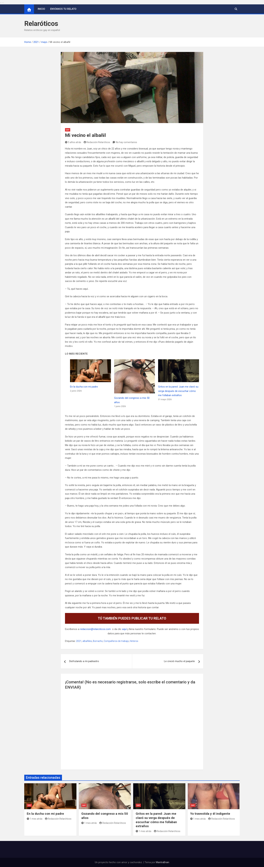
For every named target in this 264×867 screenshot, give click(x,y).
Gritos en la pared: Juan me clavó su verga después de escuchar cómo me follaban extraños (178, 391)
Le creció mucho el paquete (179, 661)
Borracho (98, 641)
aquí (124, 629)
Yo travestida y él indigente (210, 814)
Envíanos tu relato (63, 8)
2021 (78, 641)
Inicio (41, 8)
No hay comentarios (126, 142)
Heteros (134, 641)
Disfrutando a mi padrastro (84, 661)
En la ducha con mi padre (84, 386)
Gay (67, 130)
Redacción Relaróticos (97, 142)
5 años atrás (73, 142)
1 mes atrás (34, 818)
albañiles (87, 641)
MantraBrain (162, 862)
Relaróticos (41, 24)
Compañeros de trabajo (116, 641)
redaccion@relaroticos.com (95, 629)
